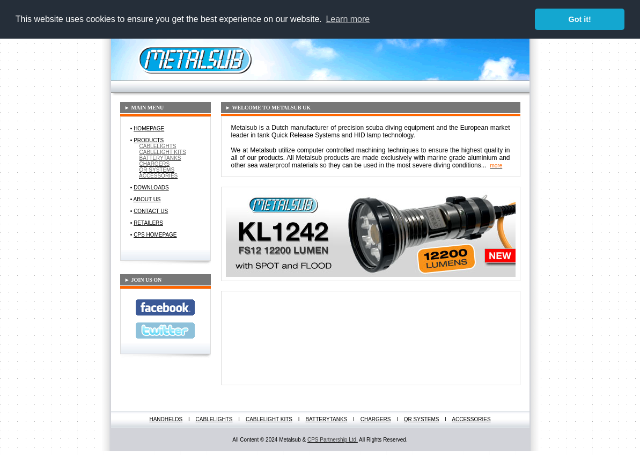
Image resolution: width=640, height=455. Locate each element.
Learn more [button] (348, 19)
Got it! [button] (580, 19)
